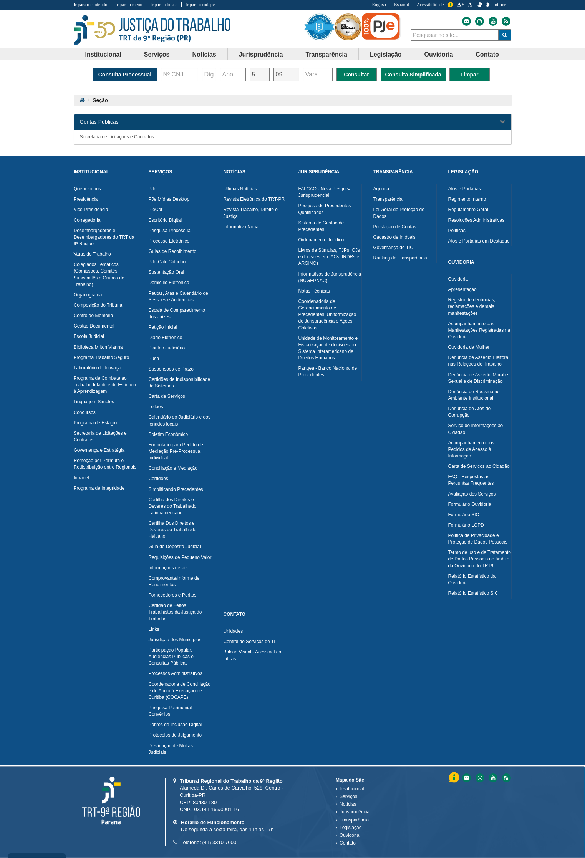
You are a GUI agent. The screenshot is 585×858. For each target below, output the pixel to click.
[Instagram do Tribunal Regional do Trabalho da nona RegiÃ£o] (479, 778)
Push (154, 358)
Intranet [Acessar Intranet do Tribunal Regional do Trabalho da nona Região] (500, 4)
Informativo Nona (241, 226)
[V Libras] (479, 4)
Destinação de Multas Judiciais (171, 749)
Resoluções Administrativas (476, 220)
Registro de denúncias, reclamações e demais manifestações (472, 306)
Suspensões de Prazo (171, 369)
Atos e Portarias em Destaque (479, 241)
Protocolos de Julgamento (175, 735)
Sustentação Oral (166, 272)
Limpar (470, 75)
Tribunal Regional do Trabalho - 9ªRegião (152, 30)
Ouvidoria (458, 279)
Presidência (86, 199)
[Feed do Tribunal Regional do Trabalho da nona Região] (505, 21)
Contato (348, 843)
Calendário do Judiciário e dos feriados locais (179, 420)
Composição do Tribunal (98, 305)
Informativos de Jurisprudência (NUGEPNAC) (329, 277)
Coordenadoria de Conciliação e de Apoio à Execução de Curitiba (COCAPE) (179, 691)
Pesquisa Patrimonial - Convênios (172, 711)
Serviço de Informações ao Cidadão (475, 429)
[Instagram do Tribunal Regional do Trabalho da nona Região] (479, 21)
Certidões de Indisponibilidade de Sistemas (179, 383)
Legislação (350, 827)
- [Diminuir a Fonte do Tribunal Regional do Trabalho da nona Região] (471, 4)
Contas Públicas (99, 122)
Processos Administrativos (175, 673)
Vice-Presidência (91, 209)
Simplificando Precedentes (176, 489)
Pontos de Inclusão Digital (175, 724)
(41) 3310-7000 (219, 842)
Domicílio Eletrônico (169, 282)
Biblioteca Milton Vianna (98, 347)
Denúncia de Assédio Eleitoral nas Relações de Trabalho (478, 361)
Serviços (348, 796)
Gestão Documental (94, 326)
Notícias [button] (204, 54)
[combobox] (455, 35)
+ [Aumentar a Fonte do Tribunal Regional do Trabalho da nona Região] (460, 4)
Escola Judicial (89, 336)
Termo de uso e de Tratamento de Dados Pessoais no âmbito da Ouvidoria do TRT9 (479, 559)
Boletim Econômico (168, 434)
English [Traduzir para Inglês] (379, 4)
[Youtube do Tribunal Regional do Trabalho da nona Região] (492, 21)
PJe (153, 188)
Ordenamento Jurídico (321, 240)
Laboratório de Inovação (98, 368)
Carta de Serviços (167, 396)
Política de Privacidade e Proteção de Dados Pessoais (478, 539)
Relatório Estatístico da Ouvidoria (472, 579)
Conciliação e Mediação (173, 468)
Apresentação (462, 289)
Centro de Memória (93, 315)
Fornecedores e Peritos (173, 595)
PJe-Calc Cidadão (167, 261)
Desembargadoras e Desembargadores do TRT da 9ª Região (104, 237)
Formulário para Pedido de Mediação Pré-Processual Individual (176, 451)
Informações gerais (168, 567)
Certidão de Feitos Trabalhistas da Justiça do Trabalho (175, 612)
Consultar (356, 75)
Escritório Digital (165, 220)
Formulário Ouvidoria (469, 504)
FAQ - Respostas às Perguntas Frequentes (471, 480)
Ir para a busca (163, 4)
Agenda (381, 188)
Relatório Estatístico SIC (473, 593)
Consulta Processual (125, 75)
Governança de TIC (393, 247)
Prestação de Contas (394, 226)
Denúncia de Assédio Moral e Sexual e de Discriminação (478, 378)
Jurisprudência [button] (261, 54)
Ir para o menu (128, 4)
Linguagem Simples (94, 401)
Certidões (158, 478)
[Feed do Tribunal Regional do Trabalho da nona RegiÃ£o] (505, 778)
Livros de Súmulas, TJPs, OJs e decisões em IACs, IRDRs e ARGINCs (329, 257)
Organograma (88, 295)
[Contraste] (487, 4)
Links (154, 629)
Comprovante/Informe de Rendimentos (174, 581)
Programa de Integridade (99, 488)
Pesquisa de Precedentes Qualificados (324, 209)
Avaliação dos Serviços (472, 494)
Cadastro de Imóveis (394, 237)
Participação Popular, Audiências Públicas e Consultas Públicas (171, 656)
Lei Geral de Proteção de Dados (398, 213)
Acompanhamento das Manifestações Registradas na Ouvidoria (479, 330)
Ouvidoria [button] (438, 54)
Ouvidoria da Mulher (469, 347)
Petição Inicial (163, 327)
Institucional (352, 788)
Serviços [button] (157, 54)
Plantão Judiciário (167, 348)
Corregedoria (87, 220)
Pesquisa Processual (170, 230)
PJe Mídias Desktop (169, 199)
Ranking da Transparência (400, 258)
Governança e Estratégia (99, 450)
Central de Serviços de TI (249, 641)
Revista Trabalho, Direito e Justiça (251, 213)
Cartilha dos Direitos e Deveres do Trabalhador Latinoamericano (173, 506)
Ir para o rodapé (200, 4)
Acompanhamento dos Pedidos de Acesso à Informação (471, 449)
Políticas (457, 230)
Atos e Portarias (464, 188)
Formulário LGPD (466, 525)
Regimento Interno (467, 199)
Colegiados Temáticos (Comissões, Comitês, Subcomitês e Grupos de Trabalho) (99, 274)
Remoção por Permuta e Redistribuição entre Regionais (105, 464)
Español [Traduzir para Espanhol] (401, 4)
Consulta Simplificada (413, 75)
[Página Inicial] (82, 100)
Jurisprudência (355, 812)
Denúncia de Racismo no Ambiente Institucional (474, 395)
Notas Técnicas (314, 291)
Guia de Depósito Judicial (175, 546)
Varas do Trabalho (92, 254)
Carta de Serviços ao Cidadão (479, 466)
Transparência (388, 199)
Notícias (348, 804)
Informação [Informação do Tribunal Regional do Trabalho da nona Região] (450, 5)
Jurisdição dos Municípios (175, 639)
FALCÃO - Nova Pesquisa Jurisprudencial (325, 192)
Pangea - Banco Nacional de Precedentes (327, 371)
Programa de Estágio (95, 423)
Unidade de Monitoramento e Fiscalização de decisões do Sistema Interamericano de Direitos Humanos (328, 348)
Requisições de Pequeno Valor (180, 557)
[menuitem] (103, 54)
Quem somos (87, 188)
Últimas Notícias (240, 188)
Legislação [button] (386, 54)
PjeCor (156, 209)
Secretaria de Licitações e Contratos (117, 137)
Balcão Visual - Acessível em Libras (253, 655)
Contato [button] (487, 54)
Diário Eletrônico (165, 337)
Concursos (85, 412)
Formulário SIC (463, 514)
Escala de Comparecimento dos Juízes (177, 313)
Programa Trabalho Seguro (101, 357)
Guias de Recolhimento (173, 251)
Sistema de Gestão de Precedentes (321, 226)
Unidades (233, 631)
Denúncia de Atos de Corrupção (469, 412)
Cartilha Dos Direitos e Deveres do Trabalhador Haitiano (173, 529)
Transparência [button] (326, 54)
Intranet (81, 478)
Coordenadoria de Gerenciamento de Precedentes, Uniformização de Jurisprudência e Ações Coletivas (327, 315)
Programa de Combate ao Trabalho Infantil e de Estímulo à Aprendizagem (105, 385)
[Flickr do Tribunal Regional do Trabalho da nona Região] (465, 21)
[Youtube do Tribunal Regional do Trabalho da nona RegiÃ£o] (492, 778)
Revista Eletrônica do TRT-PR (254, 199)
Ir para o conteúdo (91, 4)
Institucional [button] (103, 54)
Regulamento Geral (468, 209)
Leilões (156, 406)
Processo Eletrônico (169, 241)
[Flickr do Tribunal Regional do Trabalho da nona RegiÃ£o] (466, 778)
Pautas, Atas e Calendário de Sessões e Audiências (178, 297)
